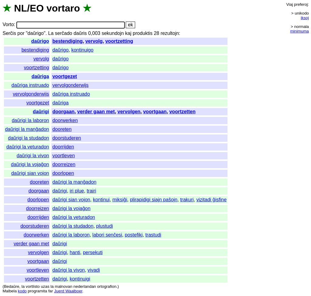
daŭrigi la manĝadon (27, 129)
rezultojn (170, 33)
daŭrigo (40, 41)
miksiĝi (119, 199)
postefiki (134, 234)
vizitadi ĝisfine (211, 199)
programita (37, 291)
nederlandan (84, 286)
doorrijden (63, 146)
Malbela (9, 291)
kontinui (101, 199)
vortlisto (33, 286)
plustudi (104, 226)
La (51, 33)
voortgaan (154, 111)
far (50, 291)
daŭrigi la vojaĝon (30, 164)
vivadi (93, 270)
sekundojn (113, 33)
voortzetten (182, 111)
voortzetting (119, 41)
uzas (45, 286)
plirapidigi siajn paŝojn (154, 199)
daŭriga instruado (30, 85)
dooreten (61, 129)
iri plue (77, 190)
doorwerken (65, 120)
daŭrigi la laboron (30, 120)
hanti (75, 252)
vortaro (63, 8)
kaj (128, 33)
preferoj (301, 4)
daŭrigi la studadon (28, 138)
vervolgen (129, 111)
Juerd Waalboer (68, 291)
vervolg (94, 41)
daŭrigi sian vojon (30, 173)
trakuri (186, 199)
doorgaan (63, 111)
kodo (22, 291)
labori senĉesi (107, 234)
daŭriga (40, 76)
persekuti (93, 252)
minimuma (299, 31)
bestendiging (67, 41)
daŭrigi (41, 111)
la (23, 286)
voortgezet (64, 76)
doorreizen (63, 164)
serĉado (63, 33)
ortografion (107, 286)
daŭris (80, 33)
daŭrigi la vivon (33, 155)
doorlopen (63, 173)
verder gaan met (96, 111)
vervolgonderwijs (70, 85)
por (20, 33)
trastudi (153, 234)
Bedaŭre (11, 286)
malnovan (63, 286)
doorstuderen (66, 138)
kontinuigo (82, 50)
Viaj (289, 4)
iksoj (305, 17)
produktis (142, 33)
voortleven (63, 155)
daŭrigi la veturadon (27, 146)
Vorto (8, 24)
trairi (91, 190)
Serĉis (9, 33)
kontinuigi (80, 278)
